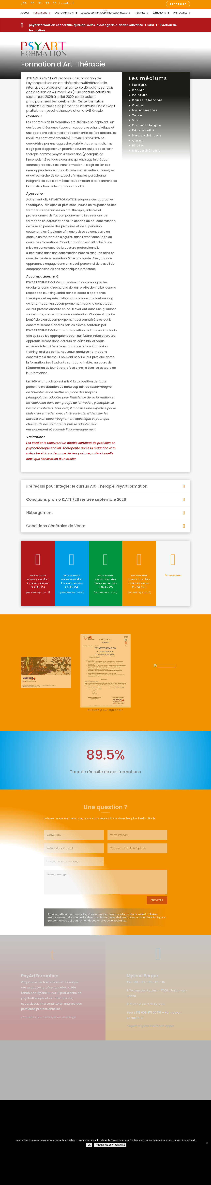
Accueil (24, 13)
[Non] (207, 1142)
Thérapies (140, 13)
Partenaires (180, 13)
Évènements (159, 13)
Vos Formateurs (64, 13)
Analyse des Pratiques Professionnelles (104, 13)
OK (89, 1144)
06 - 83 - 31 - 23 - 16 (40, 3)
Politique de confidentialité (110, 1144)
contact (67, 3)
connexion (177, 4)
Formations (40, 13)
